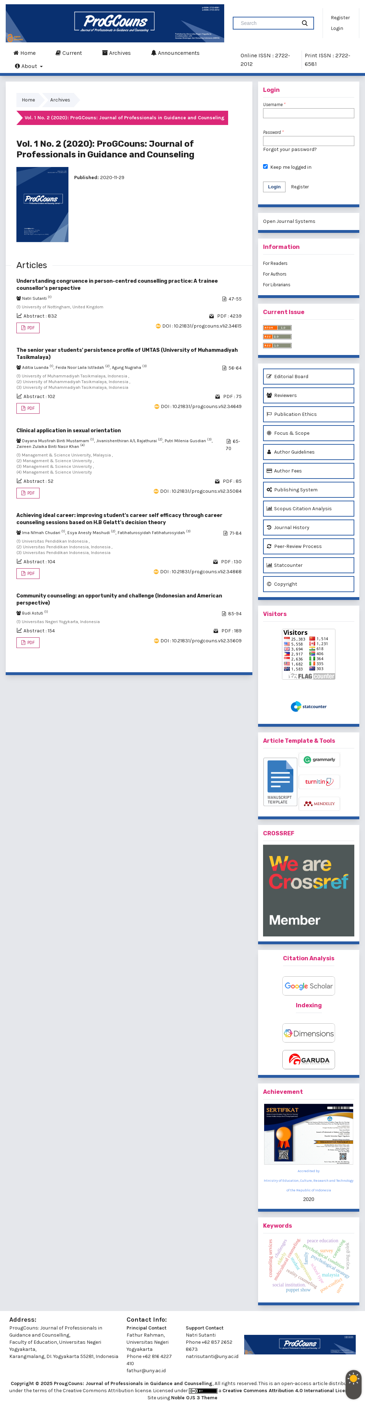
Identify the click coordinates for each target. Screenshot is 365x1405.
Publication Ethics (292, 414)
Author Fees (284, 470)
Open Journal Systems (289, 221)
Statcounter (285, 565)
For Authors (275, 274)
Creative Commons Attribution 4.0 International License (288, 1391)
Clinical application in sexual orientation (68, 431)
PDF (30, 327)
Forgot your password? (290, 149)
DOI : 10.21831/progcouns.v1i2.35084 (201, 491)
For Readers (275, 263)
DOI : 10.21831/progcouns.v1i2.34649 (201, 406)
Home (25, 52)
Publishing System (292, 489)
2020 (308, 1199)
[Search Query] (267, 23)
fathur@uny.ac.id (146, 1371)
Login (337, 28)
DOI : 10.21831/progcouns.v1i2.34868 (201, 572)
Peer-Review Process (294, 546)
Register (340, 18)
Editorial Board (287, 376)
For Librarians (277, 284)
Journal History (288, 527)
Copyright (282, 584)
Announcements (175, 52)
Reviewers (282, 395)
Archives (116, 52)
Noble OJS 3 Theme (194, 1398)
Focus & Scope (288, 433)
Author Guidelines (291, 452)
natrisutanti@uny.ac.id (212, 1356)
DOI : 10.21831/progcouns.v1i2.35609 (201, 641)
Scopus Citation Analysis (299, 508)
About (26, 66)
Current (69, 52)
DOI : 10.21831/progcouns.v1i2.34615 (202, 326)
